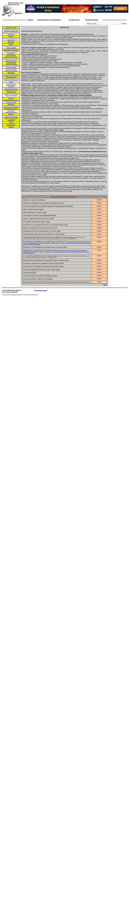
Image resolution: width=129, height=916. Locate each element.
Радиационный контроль (11, 88)
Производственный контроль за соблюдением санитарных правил (11, 81)
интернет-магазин (91, 20)
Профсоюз (11, 104)
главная (30, 20)
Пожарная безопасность (11, 50)
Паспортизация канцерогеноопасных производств (11, 85)
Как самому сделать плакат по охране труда (11, 39)
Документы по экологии (11, 116)
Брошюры (11, 42)
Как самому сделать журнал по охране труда (11, 33)
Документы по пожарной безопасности (11, 52)
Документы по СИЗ (11, 102)
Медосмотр (11, 73)
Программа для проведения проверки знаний (11, 47)
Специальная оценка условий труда (11, 91)
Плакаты (11, 36)
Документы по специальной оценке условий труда (11, 95)
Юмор (11, 122)
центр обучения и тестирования (49, 20)
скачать (99, 241)
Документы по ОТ (11, 27)
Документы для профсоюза (11, 106)
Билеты (11, 44)
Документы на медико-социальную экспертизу (11, 70)
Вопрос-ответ (11, 124)
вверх (105, 285)
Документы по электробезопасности (11, 111)
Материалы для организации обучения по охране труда (11, 30)
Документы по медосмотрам (11, 75)
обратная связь (40, 290)
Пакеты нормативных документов (11, 119)
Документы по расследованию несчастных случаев (11, 60)
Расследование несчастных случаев (11, 56)
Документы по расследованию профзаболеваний (11, 67)
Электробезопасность (11, 108)
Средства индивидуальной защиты (11, 99)
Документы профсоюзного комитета (31, 31)
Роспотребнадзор (11, 77)
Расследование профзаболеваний (11, 63)
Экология (11, 114)
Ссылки (11, 127)
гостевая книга (74, 20)
